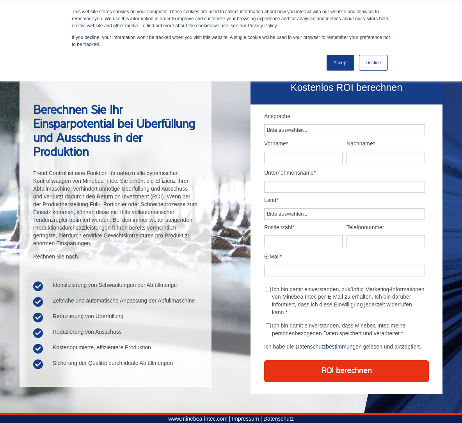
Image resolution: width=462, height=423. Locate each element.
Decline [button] (373, 62)
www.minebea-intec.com (197, 419)
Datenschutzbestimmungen (328, 346)
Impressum (245, 419)
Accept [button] (340, 62)
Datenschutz (278, 419)
